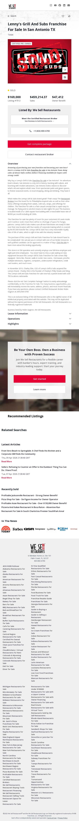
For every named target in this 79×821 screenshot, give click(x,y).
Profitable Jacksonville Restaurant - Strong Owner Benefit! (29, 495)
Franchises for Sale (39, 601)
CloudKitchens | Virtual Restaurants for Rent (13, 651)
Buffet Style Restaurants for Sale (13, 622)
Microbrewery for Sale (12, 692)
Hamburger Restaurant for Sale (41, 621)
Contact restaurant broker (39, 154)
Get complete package (39, 144)
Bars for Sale (8, 604)
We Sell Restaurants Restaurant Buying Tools (13, 786)
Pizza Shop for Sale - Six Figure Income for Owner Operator (29, 499)
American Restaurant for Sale (13, 580)
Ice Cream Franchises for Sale (41, 631)
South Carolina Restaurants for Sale (40, 743)
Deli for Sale (8, 666)
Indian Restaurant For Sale (40, 637)
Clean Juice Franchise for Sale (13, 646)
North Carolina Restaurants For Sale (12, 756)
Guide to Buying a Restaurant (39, 610)
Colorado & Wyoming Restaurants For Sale (12, 656)
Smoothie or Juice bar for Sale (42, 738)
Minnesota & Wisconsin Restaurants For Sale (13, 706)
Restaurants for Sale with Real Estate (42, 703)
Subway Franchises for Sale (41, 759)
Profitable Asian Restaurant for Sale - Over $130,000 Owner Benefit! (34, 503)
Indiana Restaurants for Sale (41, 642)
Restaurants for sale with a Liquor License (42, 693)
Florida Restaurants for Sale (41, 588)
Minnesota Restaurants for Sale (13, 711)
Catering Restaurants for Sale (14, 630)
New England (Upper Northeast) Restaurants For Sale (13, 739)
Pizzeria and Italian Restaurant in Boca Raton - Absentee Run (30, 507)
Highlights (13, 323)
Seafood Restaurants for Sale (42, 733)
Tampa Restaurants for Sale (41, 764)
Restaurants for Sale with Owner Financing (42, 698)
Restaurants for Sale (12, 804)
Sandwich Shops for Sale (41, 729)
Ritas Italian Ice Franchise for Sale (42, 724)
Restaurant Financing (12, 790)
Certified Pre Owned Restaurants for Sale (12, 640)
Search (12, 16)
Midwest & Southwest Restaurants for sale (12, 696)
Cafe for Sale (8, 626)
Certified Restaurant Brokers (11, 781)
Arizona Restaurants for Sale (13, 586)
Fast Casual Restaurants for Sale (41, 577)
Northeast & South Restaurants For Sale (12, 762)
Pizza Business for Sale (12, 772)
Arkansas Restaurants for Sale (14, 591)
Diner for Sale (9, 669)
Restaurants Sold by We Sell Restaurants (41, 714)
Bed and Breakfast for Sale (12, 611)
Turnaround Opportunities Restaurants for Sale (40, 782)
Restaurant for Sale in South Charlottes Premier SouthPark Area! (32, 511)
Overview (13, 163)
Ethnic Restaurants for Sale (41, 572)
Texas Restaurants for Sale (41, 775)
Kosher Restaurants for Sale (41, 658)
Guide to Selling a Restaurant (38, 616)
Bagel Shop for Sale (11, 598)
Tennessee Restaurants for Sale (41, 770)
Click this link (62, 242)
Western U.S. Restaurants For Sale (42, 793)
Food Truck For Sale (39, 595)
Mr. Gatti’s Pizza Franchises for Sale (11, 722)
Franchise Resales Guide (41, 598)
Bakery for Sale (9, 601)
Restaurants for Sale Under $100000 (40, 687)
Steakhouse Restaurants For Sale (42, 754)
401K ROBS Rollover (11, 566)
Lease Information (18, 313)
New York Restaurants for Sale (14, 751)
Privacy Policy (62, 818)
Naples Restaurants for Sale (13, 733)
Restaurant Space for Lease (12, 799)
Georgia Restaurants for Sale (41, 605)
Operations (14, 318)
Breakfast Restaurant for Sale (14, 616)
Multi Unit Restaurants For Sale (13, 727)
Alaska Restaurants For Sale (13, 575)
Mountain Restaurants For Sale (12, 717)
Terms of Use (51, 818)
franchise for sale (38, 170)
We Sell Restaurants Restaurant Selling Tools (13, 794)
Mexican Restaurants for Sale (42, 679)
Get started (39, 378)
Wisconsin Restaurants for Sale (41, 799)
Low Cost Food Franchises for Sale (42, 674)
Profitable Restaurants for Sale (12, 775)
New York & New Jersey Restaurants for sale (12, 746)
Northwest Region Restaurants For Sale (12, 767)
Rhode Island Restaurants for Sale (42, 719)
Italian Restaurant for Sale (40, 647)
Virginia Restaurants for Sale (41, 788)
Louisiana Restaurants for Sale (41, 669)
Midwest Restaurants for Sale (13, 701)
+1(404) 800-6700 (39, 131)
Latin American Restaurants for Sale (40, 663)
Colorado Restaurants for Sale (14, 662)
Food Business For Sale (41, 592)
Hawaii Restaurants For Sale (41, 626)
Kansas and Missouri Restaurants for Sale (40, 653)
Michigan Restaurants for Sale (14, 687)
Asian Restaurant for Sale (14, 595)
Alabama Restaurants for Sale (14, 570)
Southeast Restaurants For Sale (41, 749)
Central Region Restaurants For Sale (12, 635)
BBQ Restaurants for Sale (14, 607)
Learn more (39, 389)
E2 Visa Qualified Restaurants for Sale (40, 567)
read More (6, 461)
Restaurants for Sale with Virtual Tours (42, 709)
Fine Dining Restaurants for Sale (41, 583)
